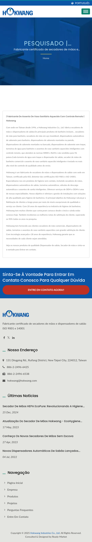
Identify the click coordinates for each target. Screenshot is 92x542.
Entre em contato (18, 516)
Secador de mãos (68, 245)
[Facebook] (4, 338)
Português (82, 3)
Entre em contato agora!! (46, 289)
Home (46, 58)
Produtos (12, 496)
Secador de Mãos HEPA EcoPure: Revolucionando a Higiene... (44, 406)
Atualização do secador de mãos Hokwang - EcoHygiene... (42, 421)
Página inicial (15, 482)
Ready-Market (59, 536)
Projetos (12, 503)
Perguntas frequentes (20, 509)
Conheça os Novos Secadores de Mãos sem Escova (38, 436)
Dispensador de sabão (50, 245)
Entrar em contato (28, 249)
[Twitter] (8, 338)
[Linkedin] (13, 338)
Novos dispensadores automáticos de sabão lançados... (41, 451)
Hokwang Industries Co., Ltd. (45, 532)
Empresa (12, 489)
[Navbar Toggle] (85, 11)
